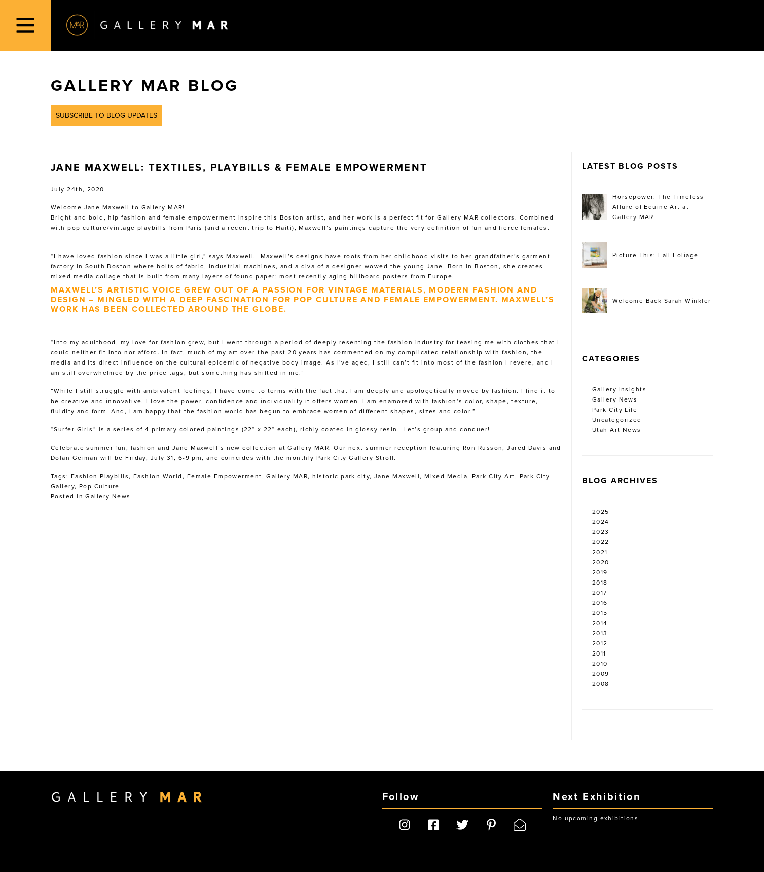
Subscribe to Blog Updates (106, 115)
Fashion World (158, 476)
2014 (600, 623)
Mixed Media (445, 476)
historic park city (341, 476)
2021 (600, 552)
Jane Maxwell (107, 207)
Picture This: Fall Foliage (640, 255)
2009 (600, 673)
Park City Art (493, 476)
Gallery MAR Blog (144, 85)
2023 (600, 531)
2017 (599, 592)
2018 (600, 582)
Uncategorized (617, 419)
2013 (600, 633)
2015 (600, 612)
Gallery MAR (147, 25)
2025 (600, 511)
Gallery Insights (619, 389)
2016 (600, 602)
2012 (600, 643)
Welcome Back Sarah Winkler (646, 300)
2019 (600, 572)
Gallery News (107, 496)
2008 (600, 683)
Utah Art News (616, 429)
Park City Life (614, 409)
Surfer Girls (73, 429)
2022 (600, 542)
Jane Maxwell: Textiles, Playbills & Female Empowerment (239, 168)
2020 (600, 562)
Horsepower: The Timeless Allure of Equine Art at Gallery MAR (643, 207)
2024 (600, 521)
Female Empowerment (224, 476)
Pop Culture (99, 486)
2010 (600, 663)
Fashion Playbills (100, 476)
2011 (599, 653)
